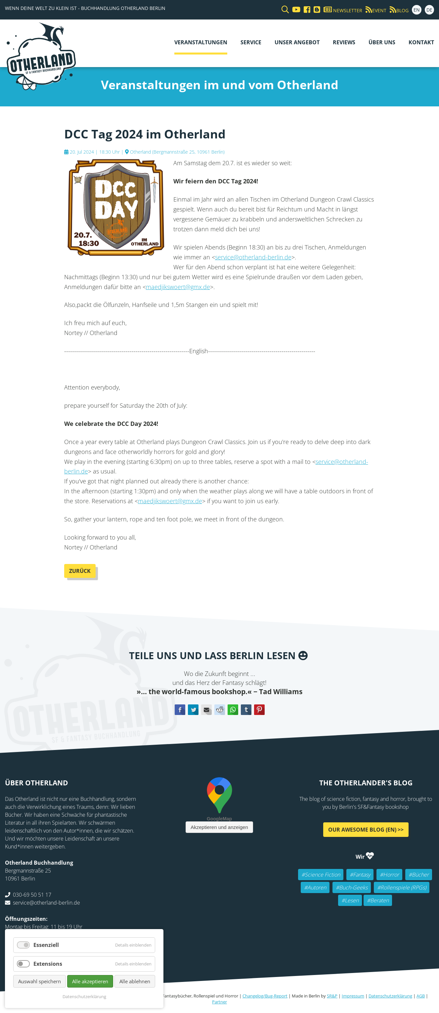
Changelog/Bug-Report (264, 996)
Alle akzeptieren (90, 981)
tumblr (246, 709)
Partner (219, 1002)
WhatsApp (233, 709)
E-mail (206, 709)
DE (429, 10)
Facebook (180, 709)
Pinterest (259, 709)
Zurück (80, 571)
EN (417, 10)
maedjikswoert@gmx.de (178, 287)
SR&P (332, 996)
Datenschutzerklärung (390, 996)
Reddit (219, 709)
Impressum (353, 996)
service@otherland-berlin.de (253, 257)
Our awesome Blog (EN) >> (366, 829)
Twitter (193, 709)
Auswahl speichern (39, 981)
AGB (421, 996)
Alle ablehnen (134, 981)
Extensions (47, 963)
